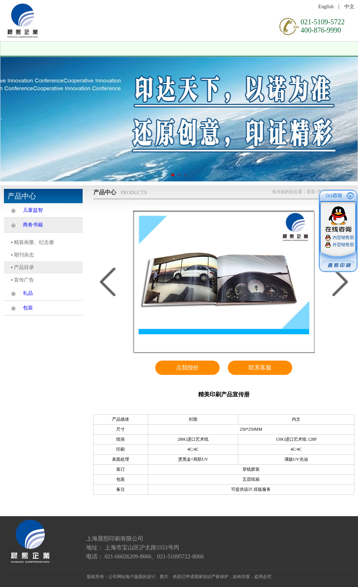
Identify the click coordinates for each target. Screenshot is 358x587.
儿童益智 (33, 210)
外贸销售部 (343, 244)
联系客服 (260, 368)
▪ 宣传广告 (22, 280)
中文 (349, 6)
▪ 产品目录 (22, 267)
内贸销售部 (343, 237)
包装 (28, 307)
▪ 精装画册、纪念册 (32, 242)
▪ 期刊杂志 (22, 255)
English (326, 6)
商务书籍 (33, 225)
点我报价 (187, 368)
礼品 (28, 293)
